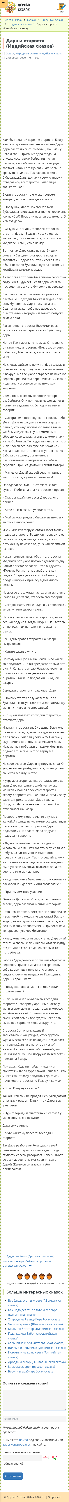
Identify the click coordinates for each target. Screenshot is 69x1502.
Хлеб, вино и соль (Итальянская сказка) (36, 1343)
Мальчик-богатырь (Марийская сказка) (36, 1329)
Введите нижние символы (21, 1452)
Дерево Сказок (12, 20)
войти (23, 1440)
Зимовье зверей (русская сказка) (31, 1367)
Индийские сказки (20, 24)
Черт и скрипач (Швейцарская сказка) (35, 1324)
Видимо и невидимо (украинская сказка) (37, 1348)
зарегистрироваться (17, 1444)
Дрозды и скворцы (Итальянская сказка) (37, 1362)
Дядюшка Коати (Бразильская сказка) (28, 1256)
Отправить (13, 1476)
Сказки (31, 20)
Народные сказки (52, 20)
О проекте (54, 1497)
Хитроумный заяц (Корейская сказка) (34, 1319)
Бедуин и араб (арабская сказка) (31, 1371)
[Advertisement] (34, 98)
